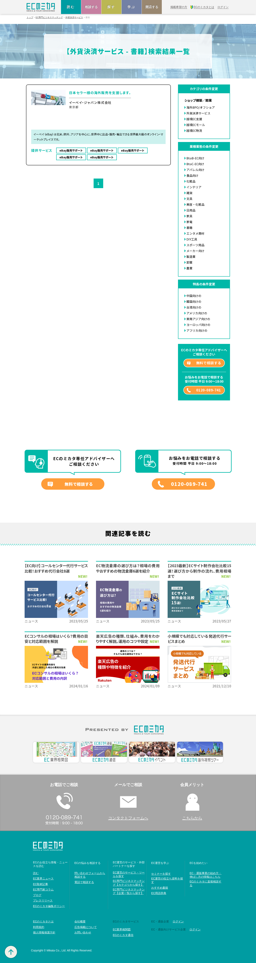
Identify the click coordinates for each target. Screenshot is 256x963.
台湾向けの (193, 307)
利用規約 (38, 927)
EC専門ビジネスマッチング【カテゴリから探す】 (129, 882)
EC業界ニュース (43, 878)
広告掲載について (85, 927)
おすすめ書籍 (159, 887)
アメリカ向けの (196, 313)
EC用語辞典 (158, 893)
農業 (189, 268)
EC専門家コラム (43, 889)
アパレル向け (195, 170)
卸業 (189, 262)
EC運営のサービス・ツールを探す (129, 874)
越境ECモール (195, 125)
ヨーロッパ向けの (198, 325)
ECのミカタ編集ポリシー (49, 906)
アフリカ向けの (196, 330)
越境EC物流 (194, 130)
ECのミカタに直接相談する (205, 883)
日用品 (190, 210)
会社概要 (80, 921)
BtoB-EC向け (195, 158)
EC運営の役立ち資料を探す (167, 880)
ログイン (178, 921)
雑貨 (189, 193)
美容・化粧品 (195, 204)
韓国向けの (193, 301)
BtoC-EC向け (195, 164)
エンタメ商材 (195, 233)
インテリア (193, 187)
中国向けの (193, 296)
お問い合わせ (82, 932)
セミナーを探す (161, 873)
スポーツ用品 (195, 245)
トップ (30, 17)
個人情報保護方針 (44, 932)
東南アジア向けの (198, 319)
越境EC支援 (194, 119)
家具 (189, 216)
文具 (189, 199)
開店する (151, 7)
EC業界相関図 (122, 929)
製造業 (190, 256)
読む (71, 7)
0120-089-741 (208, 389)
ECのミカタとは (43, 921)
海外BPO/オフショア (200, 107)
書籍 (189, 227)
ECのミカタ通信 (123, 935)
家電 (189, 222)
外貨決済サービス (74, 17)
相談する (91, 7)
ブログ (37, 895)
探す (111, 7)
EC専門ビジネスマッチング (49, 17)
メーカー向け (195, 251)
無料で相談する (208, 362)
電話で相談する (84, 882)
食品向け (192, 175)
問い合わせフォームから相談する (89, 875)
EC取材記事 (40, 884)
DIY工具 (191, 239)
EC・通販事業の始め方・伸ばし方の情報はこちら (205, 875)
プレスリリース (43, 900)
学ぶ (131, 7)
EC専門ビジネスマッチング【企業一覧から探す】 (129, 891)
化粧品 (190, 181)
